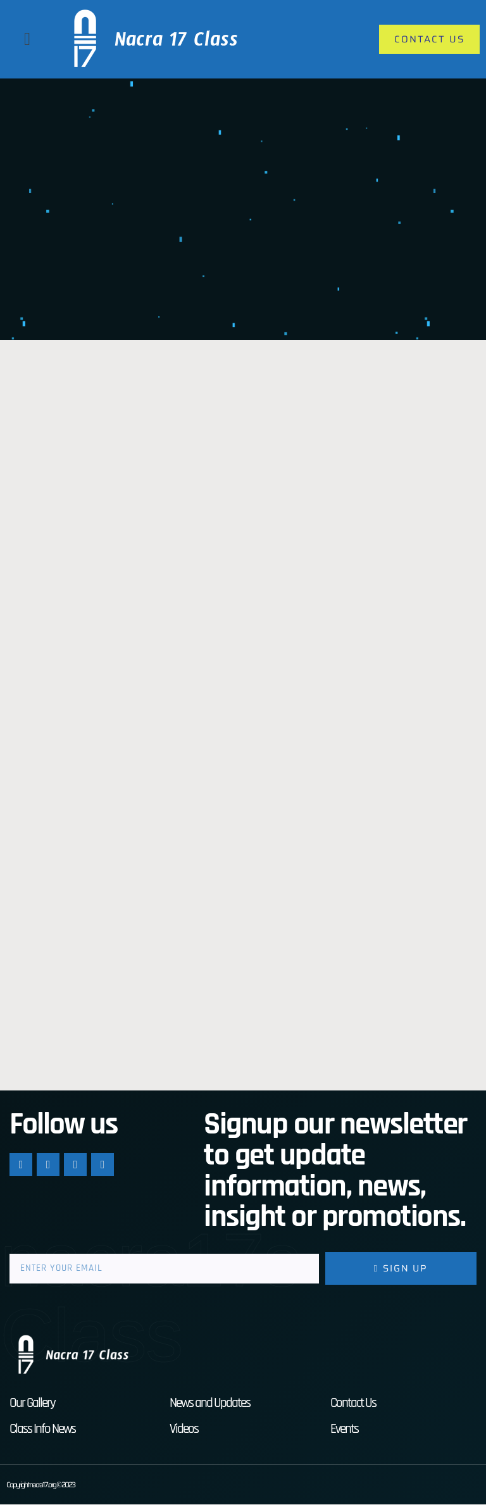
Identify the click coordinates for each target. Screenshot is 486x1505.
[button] (27, 39)
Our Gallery (32, 1403)
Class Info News (42, 1429)
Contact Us (353, 1403)
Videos (184, 1429)
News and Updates (210, 1403)
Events (344, 1429)
